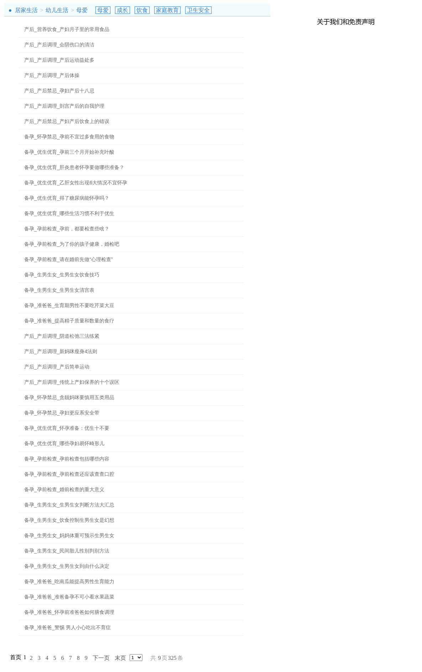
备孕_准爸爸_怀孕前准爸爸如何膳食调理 (69, 612)
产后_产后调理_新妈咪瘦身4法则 (60, 351)
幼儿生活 (57, 10)
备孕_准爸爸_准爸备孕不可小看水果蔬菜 (69, 597)
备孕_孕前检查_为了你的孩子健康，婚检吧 (72, 244)
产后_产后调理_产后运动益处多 (59, 60)
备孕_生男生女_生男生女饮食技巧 (62, 275)
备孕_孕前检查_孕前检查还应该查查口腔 (69, 474)
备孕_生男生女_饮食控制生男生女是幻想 (69, 520)
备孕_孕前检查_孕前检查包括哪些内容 (67, 459)
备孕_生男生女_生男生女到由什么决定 (67, 566)
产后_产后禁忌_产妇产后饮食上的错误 (67, 121)
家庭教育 (167, 10)
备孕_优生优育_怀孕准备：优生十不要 (67, 428)
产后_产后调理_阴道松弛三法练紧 (62, 336)
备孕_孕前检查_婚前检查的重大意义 (64, 489)
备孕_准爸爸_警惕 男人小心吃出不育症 (67, 627)
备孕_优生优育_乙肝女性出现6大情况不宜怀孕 (75, 182)
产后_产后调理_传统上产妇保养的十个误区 (72, 382)
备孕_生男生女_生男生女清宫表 (59, 290)
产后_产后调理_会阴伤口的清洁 (59, 44)
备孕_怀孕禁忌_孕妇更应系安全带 (62, 413)
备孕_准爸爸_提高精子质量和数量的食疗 (69, 321)
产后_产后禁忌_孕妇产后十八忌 (59, 90)
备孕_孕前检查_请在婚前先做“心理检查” (68, 259)
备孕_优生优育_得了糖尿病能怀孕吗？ (67, 198)
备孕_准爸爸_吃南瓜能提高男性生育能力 (69, 581)
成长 (122, 10)
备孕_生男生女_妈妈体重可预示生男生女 (69, 535)
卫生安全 (198, 10)
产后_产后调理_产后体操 (52, 75)
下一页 (101, 658)
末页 (120, 658)
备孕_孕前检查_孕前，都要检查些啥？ (67, 228)
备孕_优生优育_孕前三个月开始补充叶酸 (69, 152)
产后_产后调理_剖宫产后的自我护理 (64, 106)
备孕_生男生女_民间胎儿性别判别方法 (67, 551)
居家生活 (26, 10)
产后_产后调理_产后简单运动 (57, 367)
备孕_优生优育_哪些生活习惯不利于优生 (69, 213)
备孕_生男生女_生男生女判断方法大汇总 (69, 505)
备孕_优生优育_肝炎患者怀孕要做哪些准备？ (74, 167)
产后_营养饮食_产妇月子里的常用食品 (67, 29)
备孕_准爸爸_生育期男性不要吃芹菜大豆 (69, 305)
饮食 (142, 10)
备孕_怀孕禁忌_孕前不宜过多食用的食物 (69, 136)
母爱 (82, 10)
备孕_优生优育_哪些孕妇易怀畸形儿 (64, 443)
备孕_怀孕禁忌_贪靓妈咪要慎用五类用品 (69, 397)
